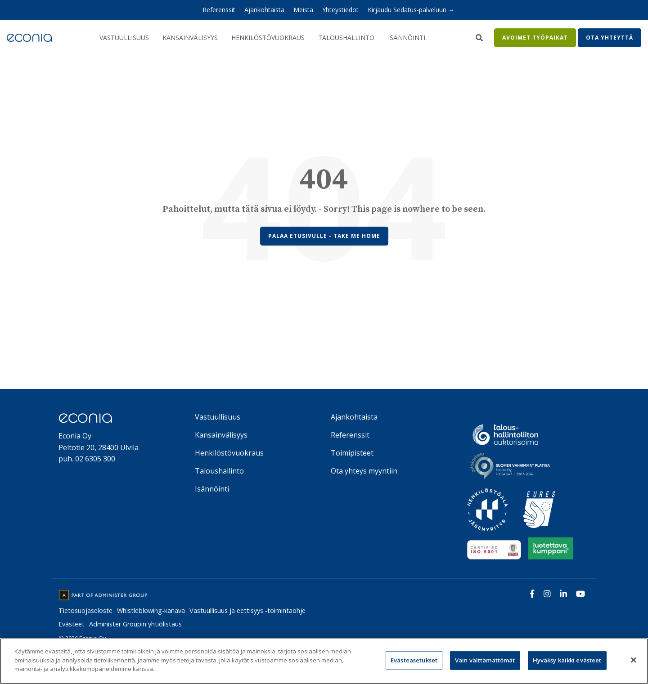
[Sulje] (634, 660)
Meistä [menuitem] (303, 9)
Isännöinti (406, 37)
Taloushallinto (346, 37)
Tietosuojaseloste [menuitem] (85, 610)
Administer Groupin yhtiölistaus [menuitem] (135, 624)
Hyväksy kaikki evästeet (567, 660)
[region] (324, 661)
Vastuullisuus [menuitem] (217, 417)
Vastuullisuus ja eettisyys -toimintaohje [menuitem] (247, 610)
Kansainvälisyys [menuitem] (221, 435)
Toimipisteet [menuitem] (352, 453)
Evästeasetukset (414, 660)
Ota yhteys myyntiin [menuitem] (364, 471)
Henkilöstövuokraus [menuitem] (229, 453)
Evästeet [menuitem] (71, 624)
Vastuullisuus (124, 37)
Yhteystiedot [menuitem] (340, 9)
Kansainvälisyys (190, 37)
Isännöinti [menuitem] (212, 489)
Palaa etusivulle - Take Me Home (324, 236)
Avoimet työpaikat (535, 37)
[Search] (479, 37)
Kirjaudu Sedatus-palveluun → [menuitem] (411, 9)
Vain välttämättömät (485, 660)
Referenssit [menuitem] (218, 9)
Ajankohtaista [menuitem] (264, 9)
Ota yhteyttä (609, 37)
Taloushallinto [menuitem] (219, 471)
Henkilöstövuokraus (268, 37)
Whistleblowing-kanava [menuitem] (151, 610)
